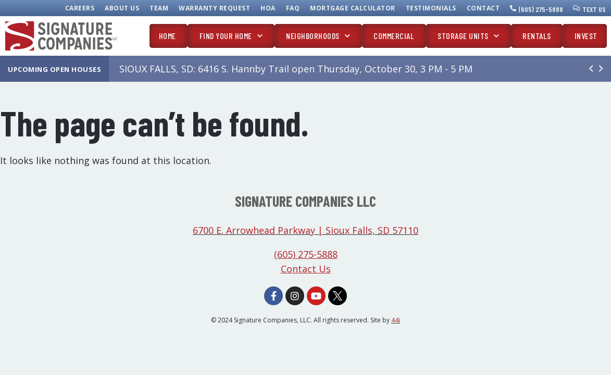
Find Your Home (231, 36)
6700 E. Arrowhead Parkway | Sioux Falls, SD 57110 (305, 230)
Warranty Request (214, 8)
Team (158, 8)
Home (167, 36)
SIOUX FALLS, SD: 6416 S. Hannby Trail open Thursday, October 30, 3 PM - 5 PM (295, 69)
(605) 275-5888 (541, 9)
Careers (80, 8)
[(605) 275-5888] (513, 8)
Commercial (393, 36)
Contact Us (306, 268)
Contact (483, 8)
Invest (586, 36)
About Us (122, 8)
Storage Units (468, 36)
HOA (268, 8)
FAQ (293, 8)
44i (395, 320)
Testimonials (431, 8)
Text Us (594, 9)
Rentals (536, 36)
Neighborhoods (318, 36)
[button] (601, 68)
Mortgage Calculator (352, 8)
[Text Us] (576, 8)
